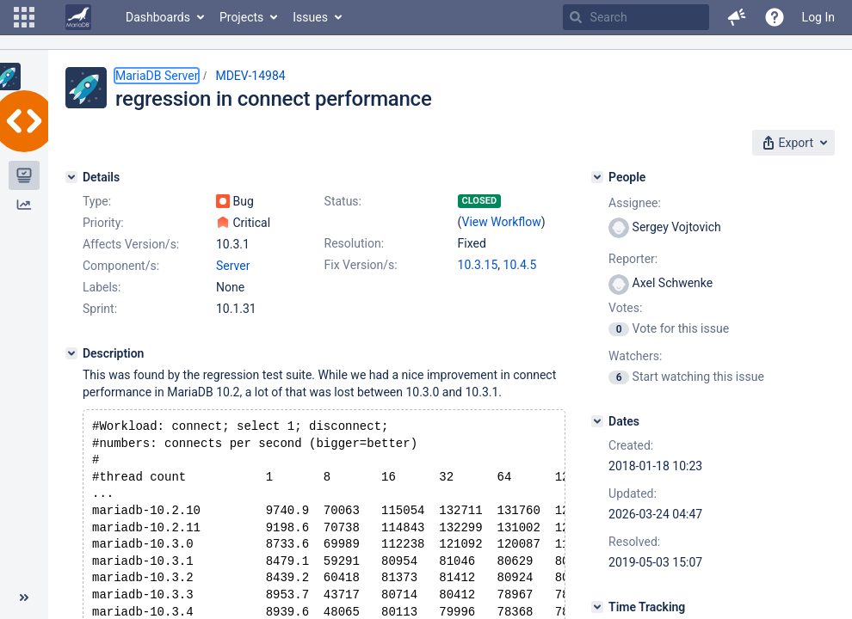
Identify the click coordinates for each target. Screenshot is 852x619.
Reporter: (633, 259)
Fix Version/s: (361, 265)
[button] (24, 17)
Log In (818, 17)
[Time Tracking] (597, 607)
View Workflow (501, 222)
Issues (310, 17)
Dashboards (158, 17)
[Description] (71, 353)
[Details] (71, 177)
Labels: (101, 287)
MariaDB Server (156, 76)
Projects (241, 17)
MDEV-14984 (250, 76)
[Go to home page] (78, 17)
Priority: (103, 223)
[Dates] (597, 421)
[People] (597, 177)
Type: (97, 201)
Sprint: (100, 309)
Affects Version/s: (131, 244)
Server (233, 266)
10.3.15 (478, 265)
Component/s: (121, 266)
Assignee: (634, 203)
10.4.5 (520, 265)
